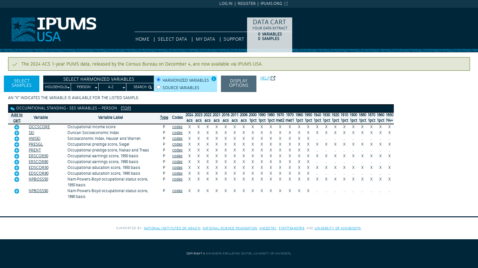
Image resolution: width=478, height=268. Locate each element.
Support (234, 39)
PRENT (35, 150)
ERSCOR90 (38, 162)
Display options (238, 83)
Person (84, 87)
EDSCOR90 (38, 173)
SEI (31, 132)
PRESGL (36, 144)
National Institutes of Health (172, 228)
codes (177, 127)
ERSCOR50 (38, 156)
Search (140, 87)
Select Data (172, 39)
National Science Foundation (230, 228)
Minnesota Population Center (229, 253)
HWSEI (34, 138)
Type (164, 117)
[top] (126, 108)
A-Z (111, 87)
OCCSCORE (39, 127)
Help (265, 78)
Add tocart (17, 118)
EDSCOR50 (38, 167)
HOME (142, 39)
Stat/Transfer (291, 228)
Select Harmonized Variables (98, 79)
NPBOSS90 (38, 191)
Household (56, 87)
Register (247, 3)
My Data (205, 39)
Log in (226, 3)
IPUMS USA (12, 11)
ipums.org (271, 3)
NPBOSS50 (38, 179)
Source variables (181, 88)
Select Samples (22, 83)
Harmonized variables (186, 80)
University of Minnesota (337, 228)
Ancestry (267, 228)
